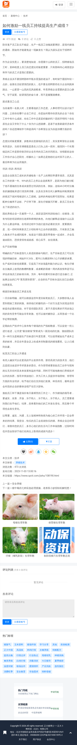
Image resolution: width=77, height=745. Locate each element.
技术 (25, 16)
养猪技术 (20, 462)
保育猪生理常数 (57, 522)
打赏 (49, 441)
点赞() (28, 441)
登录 (59, 4)
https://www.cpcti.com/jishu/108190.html (36, 475)
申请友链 (55, 708)
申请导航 (55, 692)
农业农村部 (23, 712)
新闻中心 (15, 16)
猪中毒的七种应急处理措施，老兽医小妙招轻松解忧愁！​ (42, 488)
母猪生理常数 (20, 522)
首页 (5, 16)
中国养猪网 (37, 712)
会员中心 (51, 739)
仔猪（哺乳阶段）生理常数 (20, 556)
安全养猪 (17, 483)
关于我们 (23, 739)
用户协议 (37, 739)
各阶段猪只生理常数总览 (57, 556)
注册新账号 (19, 32)
